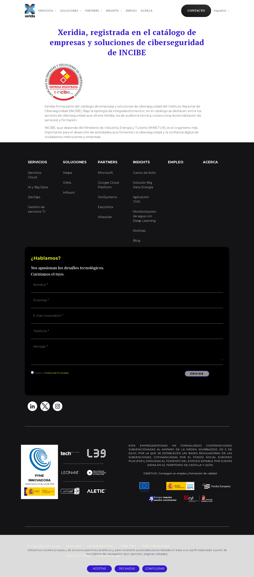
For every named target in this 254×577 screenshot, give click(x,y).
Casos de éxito (144, 173)
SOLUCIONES (70, 11)
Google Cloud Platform (108, 185)
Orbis (67, 182)
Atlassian (105, 217)
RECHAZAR (127, 568)
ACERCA (147, 11)
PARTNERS (93, 11)
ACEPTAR (99, 568)
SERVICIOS (47, 11)
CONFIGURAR (154, 568)
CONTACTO (196, 10)
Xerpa (67, 173)
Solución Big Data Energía (143, 185)
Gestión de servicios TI (36, 209)
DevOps (34, 197)
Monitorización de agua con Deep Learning (144, 216)
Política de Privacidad (56, 372)
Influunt (69, 192)
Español (221, 11)
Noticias (139, 230)
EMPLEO (131, 11)
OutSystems (107, 197)
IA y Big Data (38, 187)
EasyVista (105, 207)
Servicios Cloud (35, 175)
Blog (136, 240)
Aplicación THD (141, 199)
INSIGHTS (114, 11)
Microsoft (105, 173)
